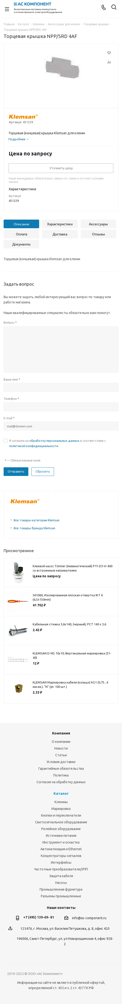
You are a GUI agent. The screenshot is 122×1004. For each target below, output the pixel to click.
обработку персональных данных (54, 440)
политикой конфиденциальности (33, 446)
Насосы (61, 883)
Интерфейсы (61, 862)
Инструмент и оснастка (61, 842)
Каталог (61, 793)
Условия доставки (61, 762)
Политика (61, 775)
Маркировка (61, 809)
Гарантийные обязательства (61, 768)
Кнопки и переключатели (61, 815)
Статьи (61, 755)
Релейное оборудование (61, 829)
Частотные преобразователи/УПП (61, 869)
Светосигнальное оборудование (61, 822)
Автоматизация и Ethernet (61, 849)
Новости (61, 748)
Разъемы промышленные (61, 896)
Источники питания (61, 836)
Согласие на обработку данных (61, 782)
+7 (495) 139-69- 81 (38, 917)
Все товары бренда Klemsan (34, 528)
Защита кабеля (61, 876)
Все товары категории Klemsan (37, 520)
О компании (61, 742)
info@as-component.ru (89, 918)
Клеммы (61, 802)
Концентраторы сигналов (61, 856)
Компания (61, 733)
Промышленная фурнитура (61, 889)
